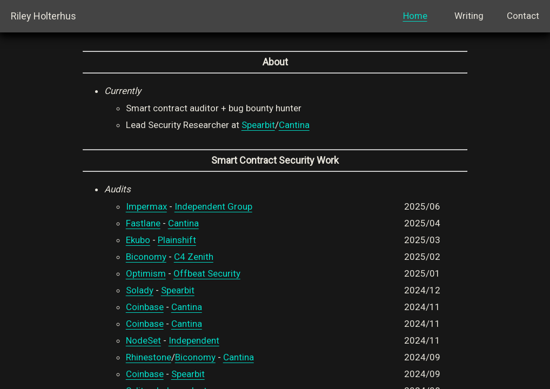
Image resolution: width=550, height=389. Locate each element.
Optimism (146, 273)
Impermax (146, 206)
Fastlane (143, 223)
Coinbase (145, 306)
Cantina (294, 124)
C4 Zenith (193, 256)
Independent (194, 340)
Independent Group (213, 206)
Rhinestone (148, 357)
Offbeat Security (206, 273)
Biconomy (146, 256)
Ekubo (138, 239)
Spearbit (258, 124)
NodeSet (143, 340)
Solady (139, 290)
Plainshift (177, 239)
